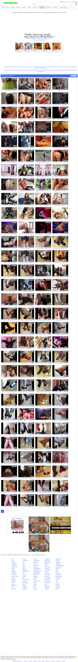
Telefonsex (19, 66)
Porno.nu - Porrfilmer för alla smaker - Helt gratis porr (39, 38)
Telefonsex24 (38, 66)
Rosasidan (74, 66)
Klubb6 (35, 68)
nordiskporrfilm (37, 568)
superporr (47, 568)
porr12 (57, 579)
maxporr (58, 585)
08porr (35, 584)
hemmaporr (47, 587)
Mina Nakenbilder (50, 66)
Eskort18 (39, 68)
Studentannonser (23, 70)
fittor (23, 565)
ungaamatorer (25, 571)
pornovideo (47, 579)
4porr (23, 568)
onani (12, 559)
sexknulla (47, 573)
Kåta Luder (6, 70)
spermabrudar (14, 576)
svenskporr (58, 573)
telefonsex (58, 562)
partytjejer (13, 571)
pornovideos (48, 577)
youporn (24, 574)
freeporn (24, 585)
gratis (57, 582)
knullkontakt (36, 571)
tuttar (46, 565)
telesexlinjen (36, 560)
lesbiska (35, 576)
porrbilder (24, 589)
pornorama (47, 581)
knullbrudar (25, 560)
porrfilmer (24, 587)
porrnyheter (58, 574)
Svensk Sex (52, 70)
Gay (68, 1)
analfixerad (36, 565)
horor (23, 563)
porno (12, 560)
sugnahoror (14, 563)
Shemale (74, 1)
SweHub (13, 562)
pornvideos (47, 574)
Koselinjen (32, 66)
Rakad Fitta (46, 70)
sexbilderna (14, 566)
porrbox (35, 566)
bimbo (23, 584)
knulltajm (35, 577)
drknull (24, 566)
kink (46, 584)
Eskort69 (11, 70)
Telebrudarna (14, 66)
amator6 (58, 560)
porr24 (35, 574)
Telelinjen (9, 66)
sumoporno (14, 574)
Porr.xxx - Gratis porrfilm (39, 40)
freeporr (35, 589)
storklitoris (24, 581)
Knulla (60, 70)
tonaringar (35, 562)
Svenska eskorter (64, 66)
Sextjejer (70, 66)
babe (57, 570)
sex (56, 581)
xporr (23, 577)
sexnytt (35, 563)
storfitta (35, 559)
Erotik (38, 70)
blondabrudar (48, 562)
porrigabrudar (59, 566)
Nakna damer (71, 70)
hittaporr (47, 563)
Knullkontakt (33, 70)
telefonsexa (47, 566)
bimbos (13, 584)
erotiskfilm (58, 559)
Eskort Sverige (57, 66)
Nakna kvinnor (16, 70)
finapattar (58, 577)
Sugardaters (65, 70)
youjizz (24, 576)
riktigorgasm (25, 582)
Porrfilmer (57, 70)
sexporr (46, 571)
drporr (34, 582)
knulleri (24, 559)
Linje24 (5, 66)
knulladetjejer (36, 573)
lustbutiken (58, 587)
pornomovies (48, 582)
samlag (13, 577)
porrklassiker (59, 576)
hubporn (47, 585)
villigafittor (24, 570)
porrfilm (13, 568)
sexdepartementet (60, 565)
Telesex (24, 66)
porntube (47, 576)
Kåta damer (41, 71)
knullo (57, 571)
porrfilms (47, 589)
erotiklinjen (47, 560)
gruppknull (47, 559)
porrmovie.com (19, 661)
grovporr (58, 568)
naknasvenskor (37, 570)
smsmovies (47, 570)
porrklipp (13, 581)
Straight (63, 1)
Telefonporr (43, 66)
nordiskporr (14, 573)
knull (23, 562)
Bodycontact (44, 68)
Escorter (29, 70)
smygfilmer (14, 565)
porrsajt (35, 585)
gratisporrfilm (36, 581)
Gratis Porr (41, 70)
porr (23, 573)
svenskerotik (25, 579)
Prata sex (28, 66)
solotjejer (58, 563)
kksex (34, 579)
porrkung (13, 579)
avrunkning (14, 585)
